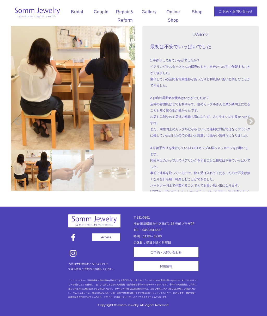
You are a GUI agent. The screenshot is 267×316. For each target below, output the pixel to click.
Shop (197, 12)
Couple (101, 12)
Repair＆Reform (125, 16)
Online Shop (173, 16)
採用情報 (166, 266)
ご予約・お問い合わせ (236, 11)
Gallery (149, 12)
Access (106, 237)
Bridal (77, 12)
